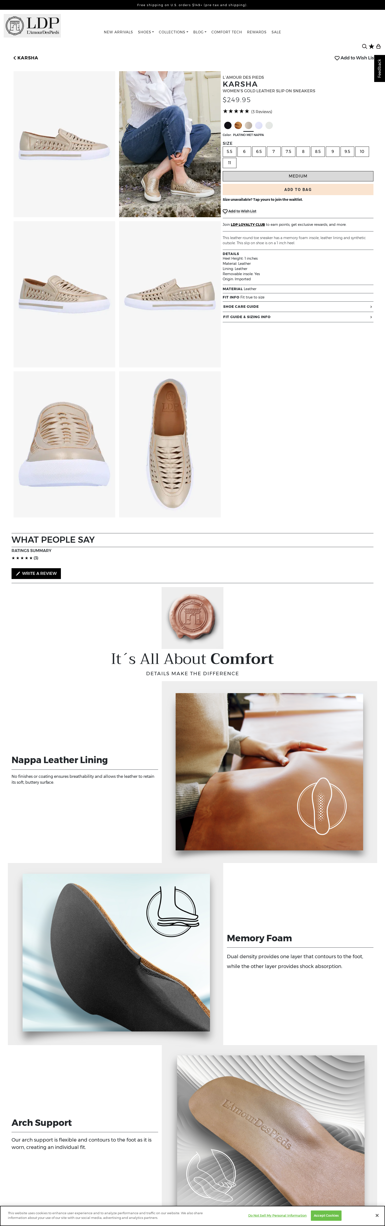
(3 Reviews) (261, 111)
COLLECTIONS (172, 32)
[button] (25, 58)
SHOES (144, 32)
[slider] (236, 111)
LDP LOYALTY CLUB (248, 224)
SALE (276, 32)
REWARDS (257, 32)
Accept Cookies (326, 1215)
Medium (298, 176)
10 (362, 151)
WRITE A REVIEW (36, 573)
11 (229, 163)
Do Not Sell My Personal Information (277, 1215)
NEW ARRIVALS (118, 32)
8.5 (318, 151)
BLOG (198, 32)
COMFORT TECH (226, 32)
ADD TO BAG (298, 189)
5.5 (229, 151)
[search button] (365, 46)
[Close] (377, 1215)
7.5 (288, 151)
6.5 (259, 151)
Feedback (379, 68)
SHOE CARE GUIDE (298, 306)
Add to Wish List (355, 58)
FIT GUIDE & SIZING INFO (298, 317)
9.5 (347, 151)
